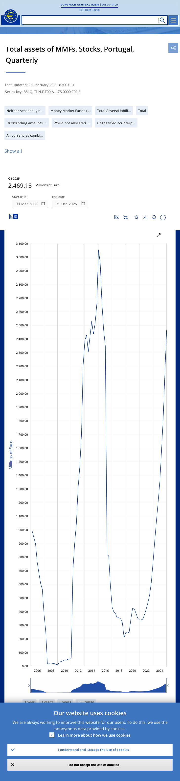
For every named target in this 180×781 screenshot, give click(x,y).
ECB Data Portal (89, 10)
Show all (13, 151)
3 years (47, 702)
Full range (86, 702)
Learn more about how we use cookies (94, 735)
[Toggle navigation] (173, 20)
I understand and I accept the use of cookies (93, 749)
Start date (19, 197)
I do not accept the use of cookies (93, 765)
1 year (29, 702)
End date (58, 197)
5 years (65, 702)
